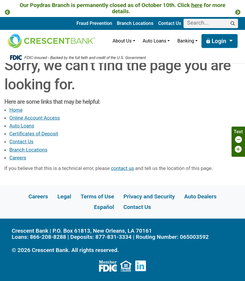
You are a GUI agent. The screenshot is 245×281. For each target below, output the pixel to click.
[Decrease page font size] (238, 139)
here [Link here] (196, 5)
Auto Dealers (200, 196)
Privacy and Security (149, 196)
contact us (122, 168)
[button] (7, 12)
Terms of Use (97, 196)
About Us (121, 41)
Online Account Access (34, 118)
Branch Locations (135, 23)
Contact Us (169, 23)
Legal (64, 196)
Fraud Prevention (94, 23)
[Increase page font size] (238, 149)
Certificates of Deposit (33, 134)
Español (104, 207)
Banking (185, 41)
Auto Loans (154, 41)
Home (16, 110)
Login (217, 41)
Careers (17, 158)
